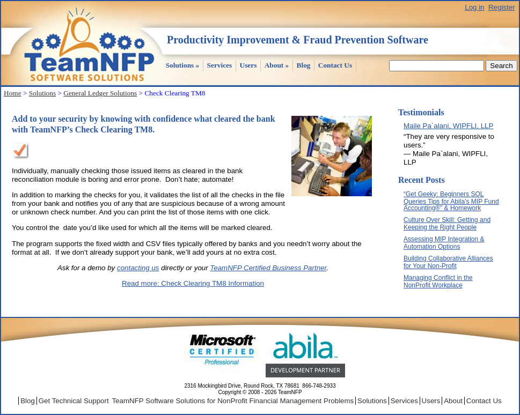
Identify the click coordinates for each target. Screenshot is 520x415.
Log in (474, 7)
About (277, 65)
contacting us (138, 268)
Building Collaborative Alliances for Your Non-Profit (448, 262)
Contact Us (335, 65)
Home (12, 93)
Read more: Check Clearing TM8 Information (193, 283)
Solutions (183, 65)
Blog (304, 65)
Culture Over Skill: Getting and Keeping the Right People (447, 223)
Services (219, 65)
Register (501, 7)
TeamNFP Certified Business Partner (268, 268)
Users (248, 65)
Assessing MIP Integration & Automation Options (444, 242)
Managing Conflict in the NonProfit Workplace (438, 281)
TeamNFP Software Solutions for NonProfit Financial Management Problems (233, 401)
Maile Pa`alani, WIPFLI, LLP (448, 126)
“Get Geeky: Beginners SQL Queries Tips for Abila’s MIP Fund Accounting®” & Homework (451, 201)
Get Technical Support (74, 401)
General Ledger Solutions (100, 93)
